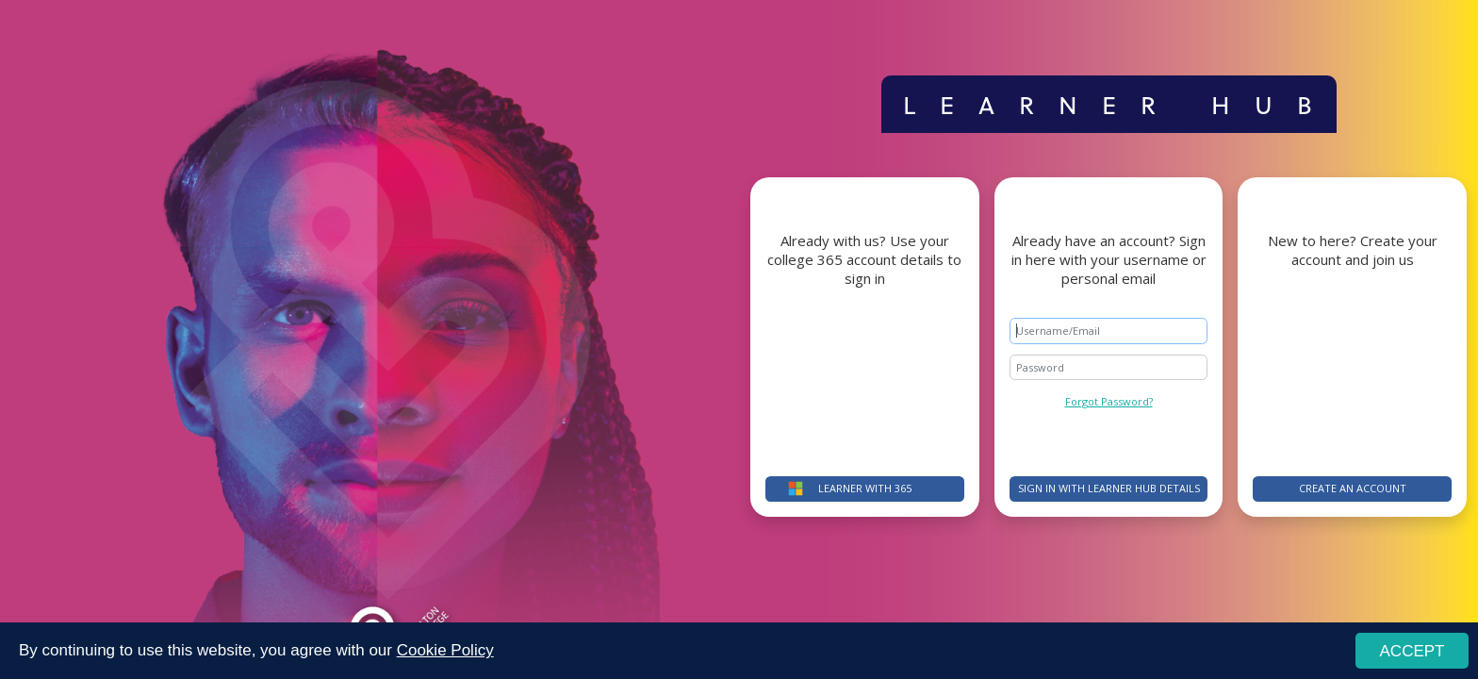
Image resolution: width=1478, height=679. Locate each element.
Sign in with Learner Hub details (1109, 488)
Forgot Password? (1109, 401)
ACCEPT (1412, 651)
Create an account (1352, 488)
